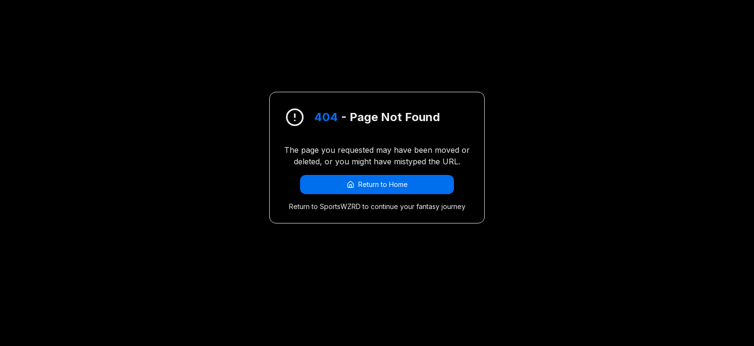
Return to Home (377, 184)
